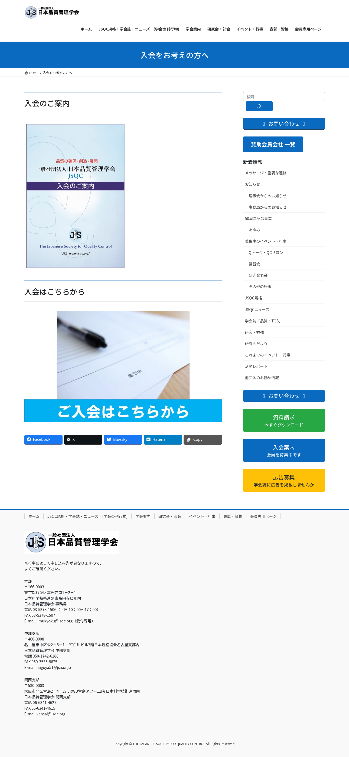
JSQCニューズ (257, 309)
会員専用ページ (263, 516)
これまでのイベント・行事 (268, 355)
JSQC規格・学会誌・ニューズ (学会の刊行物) (87, 516)
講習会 (254, 263)
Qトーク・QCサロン (266, 252)
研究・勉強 (254, 332)
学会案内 (143, 516)
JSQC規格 (253, 298)
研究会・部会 (169, 516)
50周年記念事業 (258, 218)
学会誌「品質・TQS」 (264, 321)
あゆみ (254, 229)
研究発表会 (258, 275)
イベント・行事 (202, 516)
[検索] (259, 106)
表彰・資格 (232, 516)
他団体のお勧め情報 (262, 377)
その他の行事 (260, 286)
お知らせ (252, 184)
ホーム (34, 516)
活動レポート (256, 366)
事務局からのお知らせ (268, 207)
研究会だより (256, 343)
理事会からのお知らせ (268, 195)
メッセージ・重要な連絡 (266, 172)
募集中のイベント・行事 (266, 241)
